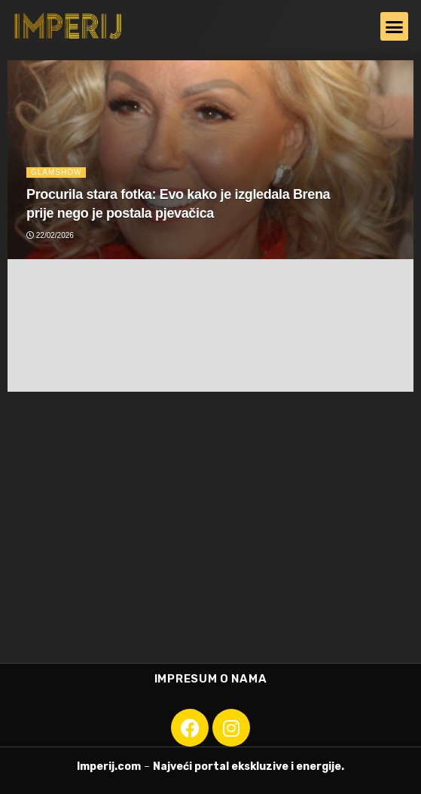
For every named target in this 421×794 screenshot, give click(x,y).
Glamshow (56, 172)
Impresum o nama (210, 679)
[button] (394, 26)
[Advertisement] (210, 534)
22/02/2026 (50, 235)
